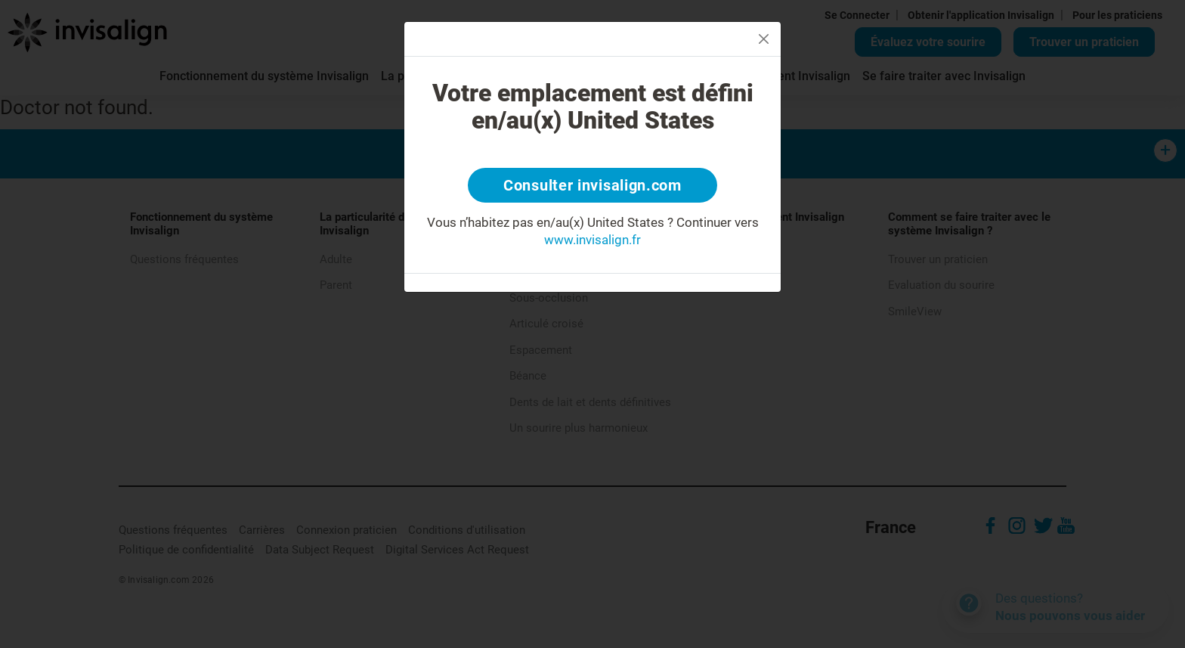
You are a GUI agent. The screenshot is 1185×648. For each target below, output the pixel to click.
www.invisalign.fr (592, 239)
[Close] (764, 39)
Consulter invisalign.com (592, 185)
